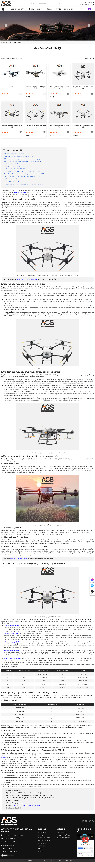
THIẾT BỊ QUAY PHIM (44, 840)
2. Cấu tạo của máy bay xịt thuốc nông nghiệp (18, 156)
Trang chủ (4, 42)
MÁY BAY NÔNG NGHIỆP (11, 58)
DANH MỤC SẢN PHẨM (17, 9)
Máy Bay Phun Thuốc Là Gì (18, 558)
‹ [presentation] (5, 25)
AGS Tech (4, 757)
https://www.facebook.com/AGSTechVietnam (27, 805)
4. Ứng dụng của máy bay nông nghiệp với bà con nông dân (22, 161)
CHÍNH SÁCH (49, 9)
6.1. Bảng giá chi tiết (11, 179)
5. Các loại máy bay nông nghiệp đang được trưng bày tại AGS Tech (25, 174)
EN (92, 9)
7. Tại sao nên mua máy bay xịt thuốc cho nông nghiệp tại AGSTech (24, 184)
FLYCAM (40, 835)
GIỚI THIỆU (31, 9)
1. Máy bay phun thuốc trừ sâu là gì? (15, 154)
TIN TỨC (58, 9)
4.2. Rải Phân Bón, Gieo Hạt (13, 166)
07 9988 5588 (88, 2)
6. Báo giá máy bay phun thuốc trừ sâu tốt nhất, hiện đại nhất (22, 176)
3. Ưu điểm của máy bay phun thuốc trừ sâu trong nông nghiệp (23, 159)
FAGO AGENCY (67, 861)
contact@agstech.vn (86, 4)
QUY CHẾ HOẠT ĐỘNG (64, 832)
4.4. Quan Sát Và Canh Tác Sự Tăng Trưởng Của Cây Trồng (23, 171)
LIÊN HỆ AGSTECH (69, 9)
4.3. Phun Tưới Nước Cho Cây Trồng (16, 169)
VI (89, 9)
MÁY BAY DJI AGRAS (44, 838)
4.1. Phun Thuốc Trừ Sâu (12, 164)
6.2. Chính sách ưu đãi (12, 181)
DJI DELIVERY (42, 843)
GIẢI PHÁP (39, 9)
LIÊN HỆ (40, 851)
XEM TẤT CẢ (88, 59)
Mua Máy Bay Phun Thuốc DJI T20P (26, 279)
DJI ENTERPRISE (42, 832)
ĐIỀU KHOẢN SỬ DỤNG (64, 838)
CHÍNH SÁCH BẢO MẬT (64, 835)
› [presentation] (89, 25)
